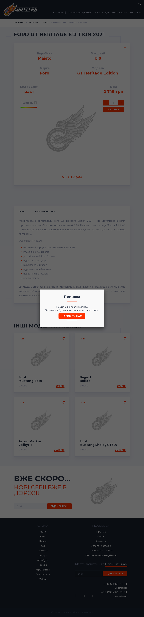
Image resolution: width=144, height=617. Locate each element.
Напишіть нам (72, 316)
